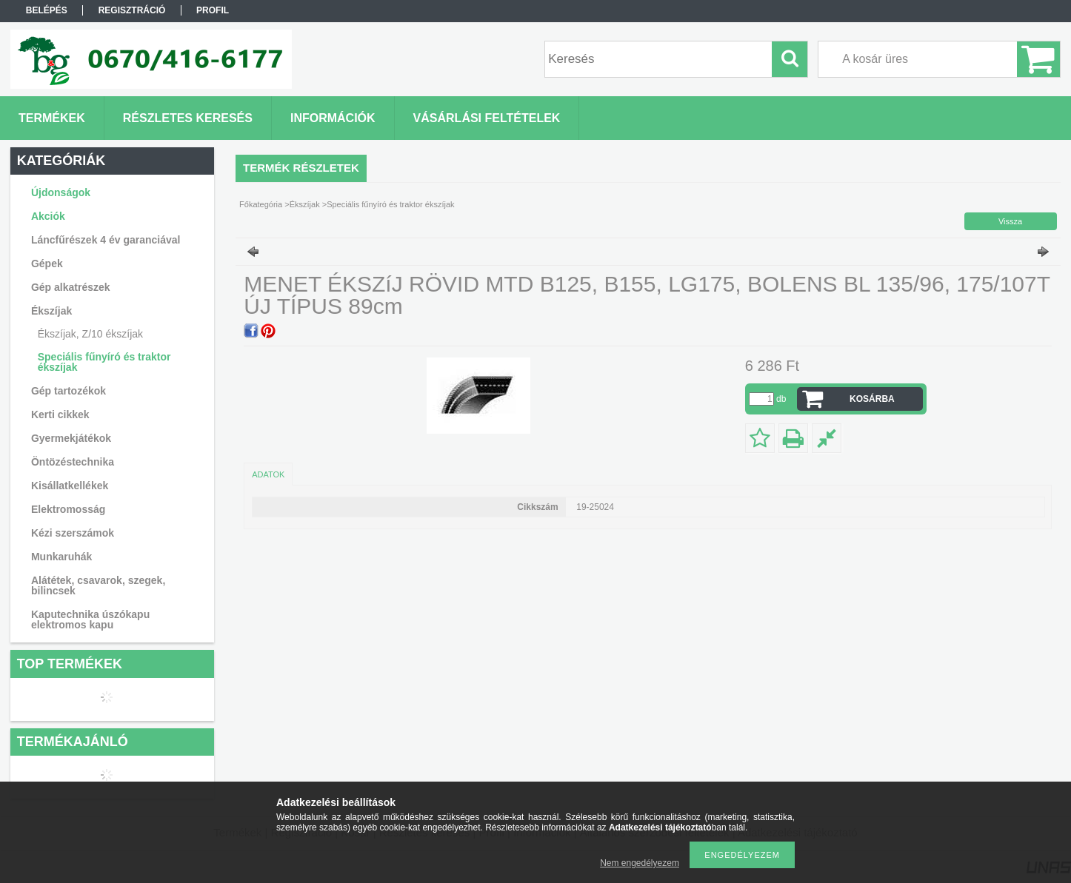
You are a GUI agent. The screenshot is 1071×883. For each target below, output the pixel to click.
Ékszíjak (305, 204)
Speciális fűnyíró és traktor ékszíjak (104, 362)
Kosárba (872, 399)
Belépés (46, 10)
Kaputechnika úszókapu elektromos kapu (90, 619)
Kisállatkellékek (69, 485)
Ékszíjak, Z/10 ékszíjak (90, 334)
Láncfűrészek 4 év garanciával (106, 240)
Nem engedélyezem (639, 863)
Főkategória (260, 204)
